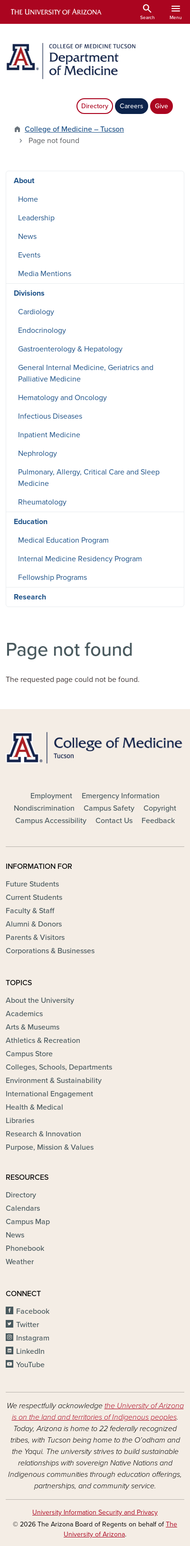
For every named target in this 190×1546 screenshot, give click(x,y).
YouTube (30, 1365)
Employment (51, 796)
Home (28, 199)
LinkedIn (30, 1351)
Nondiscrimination (44, 808)
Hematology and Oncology (62, 397)
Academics (24, 1014)
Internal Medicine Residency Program (80, 559)
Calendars (23, 1208)
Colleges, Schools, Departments (59, 1067)
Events (29, 255)
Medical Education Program (63, 540)
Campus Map (28, 1221)
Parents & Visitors (35, 937)
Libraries (20, 1120)
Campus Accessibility (50, 820)
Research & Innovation (43, 1134)
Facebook (32, 1311)
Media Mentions (44, 273)
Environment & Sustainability (54, 1080)
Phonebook (25, 1248)
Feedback (158, 820)
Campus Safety (109, 808)
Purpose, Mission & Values (50, 1147)
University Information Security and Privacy (95, 1512)
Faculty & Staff (30, 911)
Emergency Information (121, 796)
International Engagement (49, 1094)
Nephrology (37, 453)
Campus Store (29, 1054)
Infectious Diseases (50, 416)
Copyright (159, 808)
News (27, 236)
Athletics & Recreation (43, 1040)
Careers (131, 106)
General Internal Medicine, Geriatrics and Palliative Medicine (85, 373)
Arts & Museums (32, 1027)
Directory (94, 106)
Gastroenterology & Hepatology (70, 349)
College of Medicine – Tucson (74, 129)
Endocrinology (42, 330)
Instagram (32, 1338)
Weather (20, 1262)
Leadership (36, 218)
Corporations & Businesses (50, 951)
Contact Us (114, 820)
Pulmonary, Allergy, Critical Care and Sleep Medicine (89, 477)
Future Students (32, 884)
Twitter (27, 1325)
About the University (40, 1000)
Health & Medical (34, 1107)
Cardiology (36, 312)
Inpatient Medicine (49, 435)
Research (30, 597)
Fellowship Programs (52, 577)
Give (161, 106)
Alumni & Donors (34, 924)
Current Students (34, 897)
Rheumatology (42, 502)
